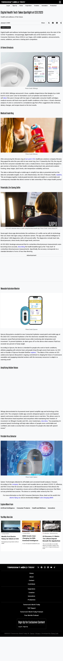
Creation (36, 5)
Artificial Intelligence (8, 508)
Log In (8, 5)
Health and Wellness (39, 508)
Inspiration (28, 5)
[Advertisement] (31, 269)
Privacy (37, 633)
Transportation (5, 533)
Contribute (31, 584)
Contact (31, 580)
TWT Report (31, 608)
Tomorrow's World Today (31, 604)
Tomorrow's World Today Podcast (31, 612)
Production (53, 5)
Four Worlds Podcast (31, 615)
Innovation (45, 5)
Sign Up (15, 5)
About (31, 577)
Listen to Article (5, 27)
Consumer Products (23, 508)
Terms (32, 633)
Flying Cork (54, 633)
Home (21, 5)
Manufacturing (53, 533)
